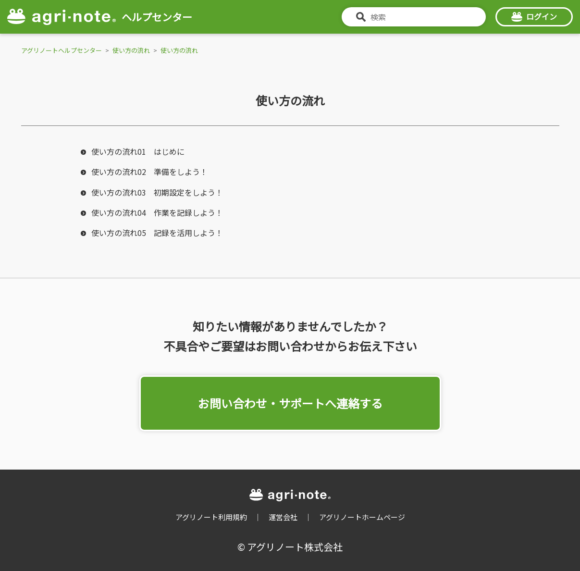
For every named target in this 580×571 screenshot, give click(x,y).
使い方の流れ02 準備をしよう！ (149, 171)
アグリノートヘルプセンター (61, 50)
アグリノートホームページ (362, 517)
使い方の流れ (131, 50)
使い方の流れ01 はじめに (138, 151)
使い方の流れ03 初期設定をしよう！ (157, 192)
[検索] (414, 16)
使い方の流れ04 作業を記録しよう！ (157, 212)
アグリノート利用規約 (211, 517)
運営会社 (283, 517)
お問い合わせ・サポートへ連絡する (290, 403)
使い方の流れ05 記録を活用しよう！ (157, 232)
